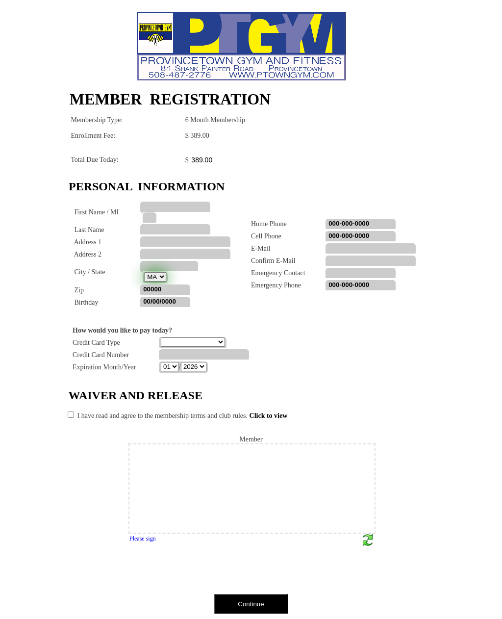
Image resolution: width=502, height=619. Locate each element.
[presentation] (140, 573)
